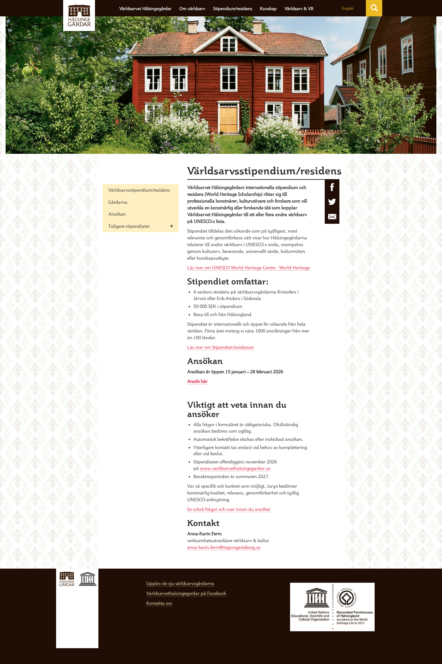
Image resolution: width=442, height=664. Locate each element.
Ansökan (117, 214)
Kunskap (268, 8)
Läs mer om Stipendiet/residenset (220, 347)
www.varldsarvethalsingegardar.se (235, 468)
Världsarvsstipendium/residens (139, 190)
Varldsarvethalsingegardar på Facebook (186, 593)
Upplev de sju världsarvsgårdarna (180, 583)
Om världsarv (192, 8)
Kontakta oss (159, 603)
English (347, 8)
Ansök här (197, 381)
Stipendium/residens (232, 8)
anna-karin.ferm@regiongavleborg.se (223, 547)
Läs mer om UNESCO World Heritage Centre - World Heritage (248, 267)
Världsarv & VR (298, 8)
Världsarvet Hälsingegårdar (145, 8)
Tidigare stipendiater (129, 226)
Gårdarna (117, 202)
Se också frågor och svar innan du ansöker (229, 509)
